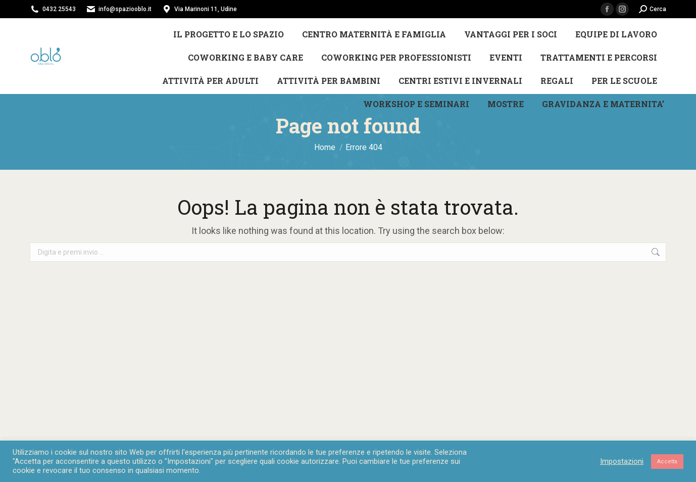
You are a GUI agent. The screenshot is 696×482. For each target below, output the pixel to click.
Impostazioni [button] (621, 461)
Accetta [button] (667, 461)
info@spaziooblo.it (125, 9)
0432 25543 (59, 9)
